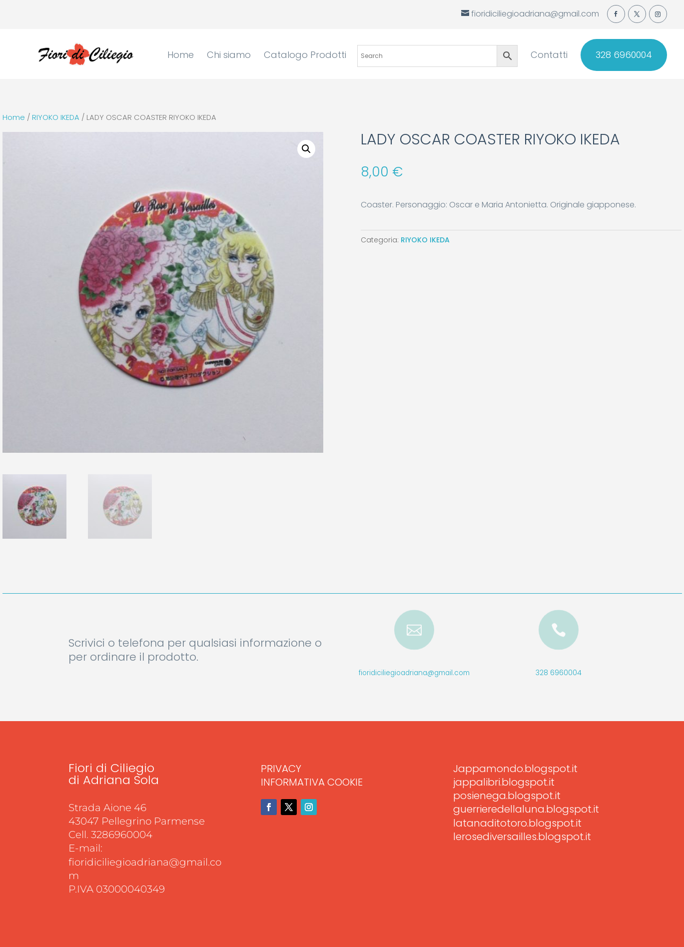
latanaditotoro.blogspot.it (517, 823)
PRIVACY (281, 769)
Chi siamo (229, 56)
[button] (306, 149)
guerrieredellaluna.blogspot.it (526, 809)
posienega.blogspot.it (507, 796)
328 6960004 (624, 54)
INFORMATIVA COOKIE (312, 782)
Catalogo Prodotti (305, 56)
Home (180, 56)
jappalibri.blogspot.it (504, 782)
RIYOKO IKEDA (55, 117)
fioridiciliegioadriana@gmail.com (414, 673)
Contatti (549, 56)
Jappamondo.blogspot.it (515, 769)
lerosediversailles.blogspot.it (522, 837)
